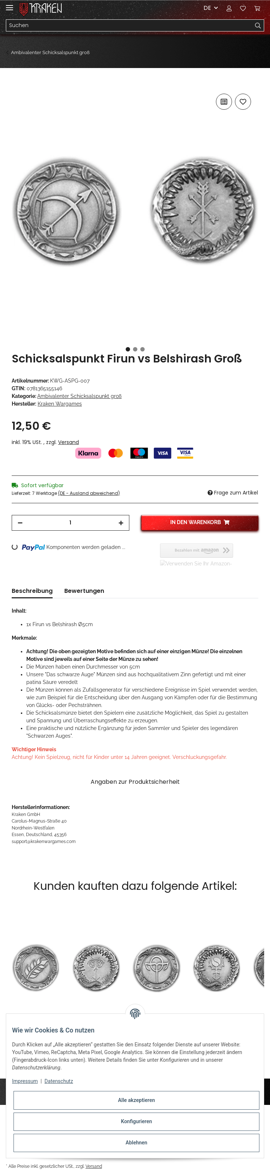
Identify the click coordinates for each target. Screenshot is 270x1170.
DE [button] (207, 8)
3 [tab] (142, 349)
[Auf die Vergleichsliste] (224, 102)
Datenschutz (59, 1081)
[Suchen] (129, 25)
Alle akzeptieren (136, 1100)
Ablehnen (136, 1142)
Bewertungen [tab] (84, 591)
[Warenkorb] (257, 8)
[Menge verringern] (20, 522)
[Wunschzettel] (243, 8)
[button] (229, 8)
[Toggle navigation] (9, 4)
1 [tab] (128, 349)
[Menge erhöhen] (121, 522)
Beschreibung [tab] (32, 591)
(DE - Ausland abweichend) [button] (89, 493)
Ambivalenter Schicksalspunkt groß (79, 396)
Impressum (25, 1081)
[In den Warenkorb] (17, 84)
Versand (68, 442)
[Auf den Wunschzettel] (243, 102)
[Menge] (70, 522)
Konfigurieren (136, 1121)
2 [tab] (135, 349)
